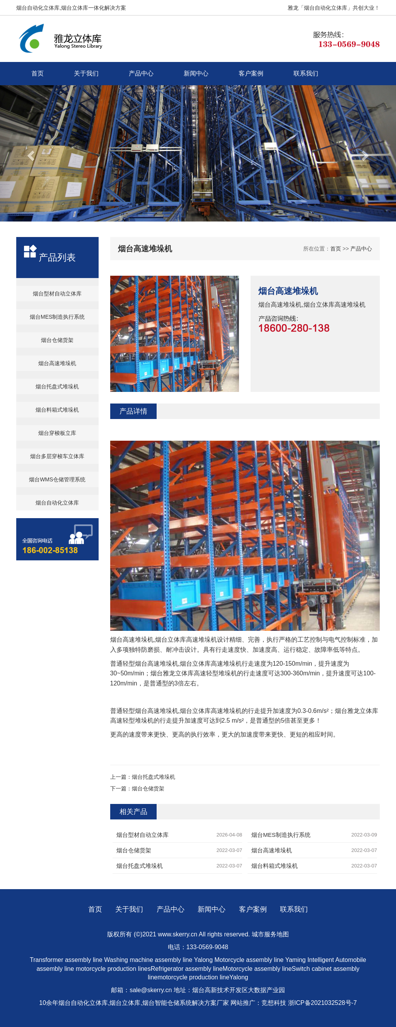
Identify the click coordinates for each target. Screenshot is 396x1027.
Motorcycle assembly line (249, 960)
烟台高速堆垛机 (57, 363)
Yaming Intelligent (309, 960)
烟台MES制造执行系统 (57, 317)
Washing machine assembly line (148, 960)
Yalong (204, 960)
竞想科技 (273, 1003)
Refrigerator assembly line (187, 968)
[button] (30, 153)
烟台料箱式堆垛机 (57, 410)
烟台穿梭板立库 (57, 433)
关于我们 (86, 73)
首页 (37, 73)
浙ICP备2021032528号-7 (322, 1003)
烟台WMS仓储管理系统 (57, 479)
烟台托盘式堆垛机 (57, 386)
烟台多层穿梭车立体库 (57, 456)
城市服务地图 (270, 934)
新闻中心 (196, 73)
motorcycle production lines (113, 968)
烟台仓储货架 (57, 340)
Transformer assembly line (66, 960)
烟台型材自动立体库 (57, 293)
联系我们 (306, 73)
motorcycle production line (193, 977)
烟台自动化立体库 (57, 503)
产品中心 (141, 73)
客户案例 (251, 73)
